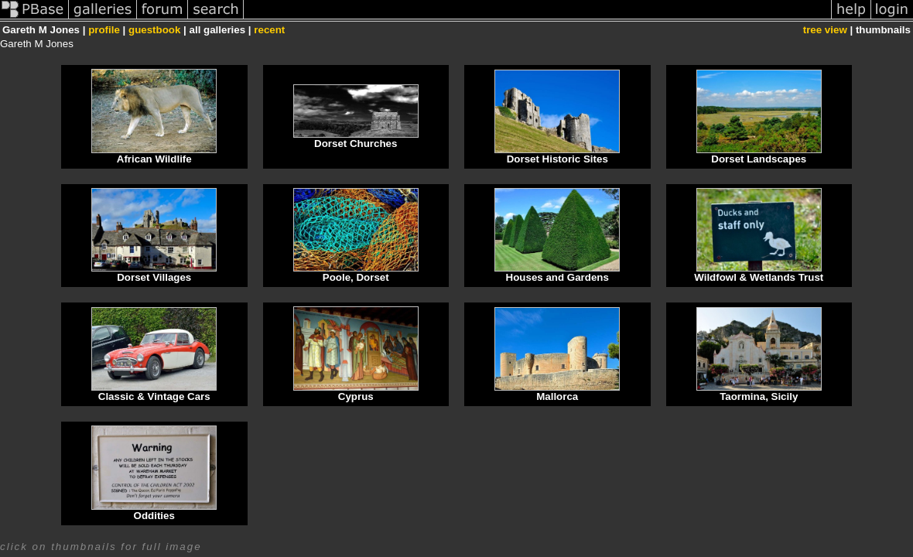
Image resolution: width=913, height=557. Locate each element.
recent (269, 30)
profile (104, 30)
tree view (825, 30)
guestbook (154, 30)
